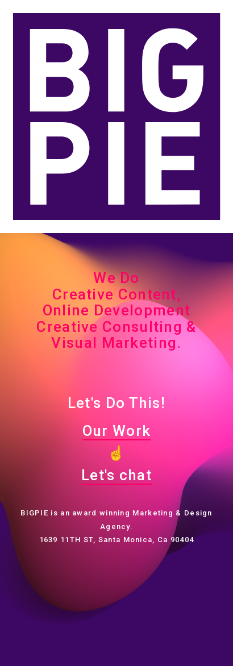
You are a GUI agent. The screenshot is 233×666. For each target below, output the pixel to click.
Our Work (116, 430)
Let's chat (116, 475)
